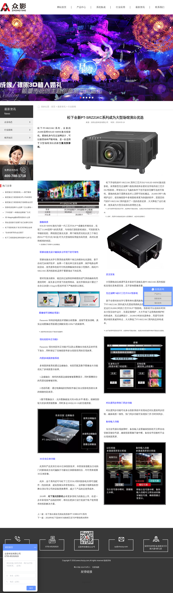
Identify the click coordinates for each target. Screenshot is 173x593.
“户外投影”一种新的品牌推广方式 (17, 212)
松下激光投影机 (55, 496)
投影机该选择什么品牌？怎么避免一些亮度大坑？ (16, 208)
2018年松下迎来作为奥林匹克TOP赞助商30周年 (67, 518)
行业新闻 (8, 130)
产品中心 (81, 7)
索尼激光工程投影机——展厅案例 (18, 192)
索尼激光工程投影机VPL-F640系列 (18, 197)
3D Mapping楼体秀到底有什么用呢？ (15, 218)
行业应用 (120, 7)
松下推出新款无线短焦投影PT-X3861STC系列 (66, 514)
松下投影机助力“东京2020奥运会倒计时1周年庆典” (16, 228)
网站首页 (61, 7)
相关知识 (8, 137)
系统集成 (101, 7)
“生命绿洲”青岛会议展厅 (14, 233)
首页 (53, 106)
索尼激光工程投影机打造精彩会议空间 (16, 203)
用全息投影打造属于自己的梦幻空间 (19, 222)
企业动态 (8, 122)
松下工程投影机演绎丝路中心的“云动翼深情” (16, 238)
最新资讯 (140, 7)
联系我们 (159, 7)
